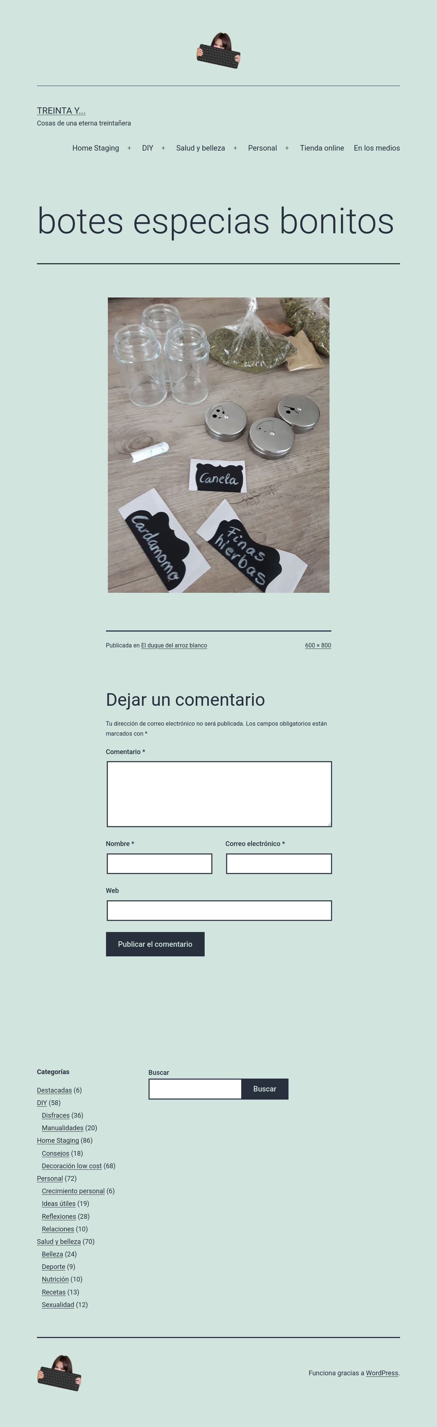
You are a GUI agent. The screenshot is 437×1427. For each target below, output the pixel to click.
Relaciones (58, 1229)
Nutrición (55, 1279)
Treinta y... (61, 111)
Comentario (126, 752)
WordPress (382, 1373)
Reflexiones (59, 1216)
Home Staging (95, 148)
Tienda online (322, 148)
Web (112, 890)
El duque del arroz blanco (174, 645)
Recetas (54, 1292)
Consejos (55, 1153)
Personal (262, 148)
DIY (147, 148)
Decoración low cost (72, 1166)
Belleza (52, 1254)
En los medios (377, 148)
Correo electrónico (255, 843)
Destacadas (54, 1090)
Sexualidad (58, 1305)
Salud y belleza (200, 148)
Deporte (53, 1266)
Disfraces (56, 1115)
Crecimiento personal (73, 1191)
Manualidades (62, 1128)
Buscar (158, 1072)
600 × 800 (318, 645)
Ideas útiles (59, 1203)
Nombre (120, 843)
